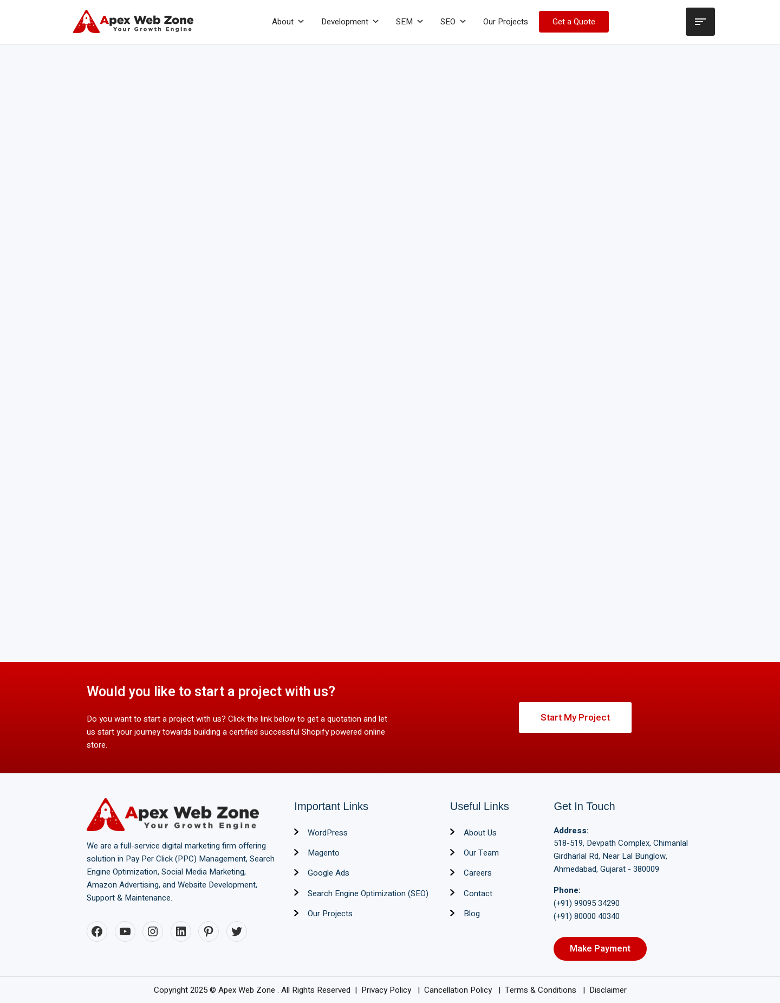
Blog (472, 914)
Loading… (390, 347)
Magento (324, 853)
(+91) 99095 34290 (587, 903)
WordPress (328, 833)
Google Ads (328, 873)
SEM (410, 22)
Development (350, 22)
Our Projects (505, 22)
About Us (480, 833)
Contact (478, 893)
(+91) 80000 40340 (587, 916)
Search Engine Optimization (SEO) (368, 893)
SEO (453, 22)
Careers (478, 873)
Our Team (481, 853)
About (288, 22)
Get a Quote (573, 22)
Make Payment (600, 948)
